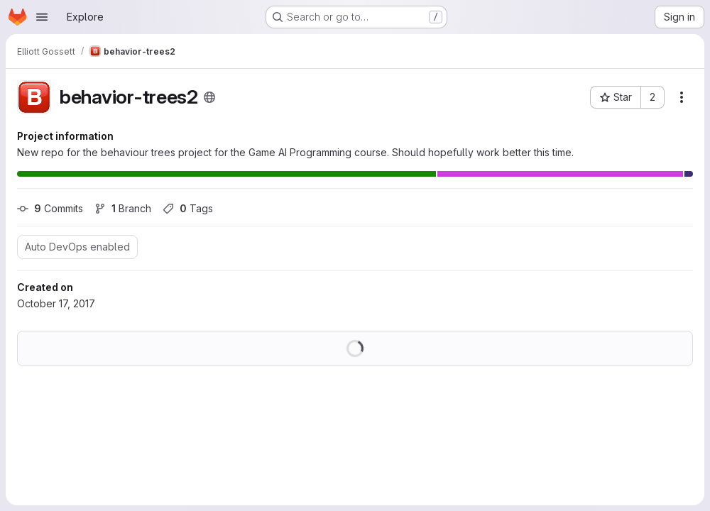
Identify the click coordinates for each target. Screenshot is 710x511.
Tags (188, 208)
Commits (50, 208)
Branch (122, 208)
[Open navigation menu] (42, 17)
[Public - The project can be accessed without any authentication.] (209, 97)
